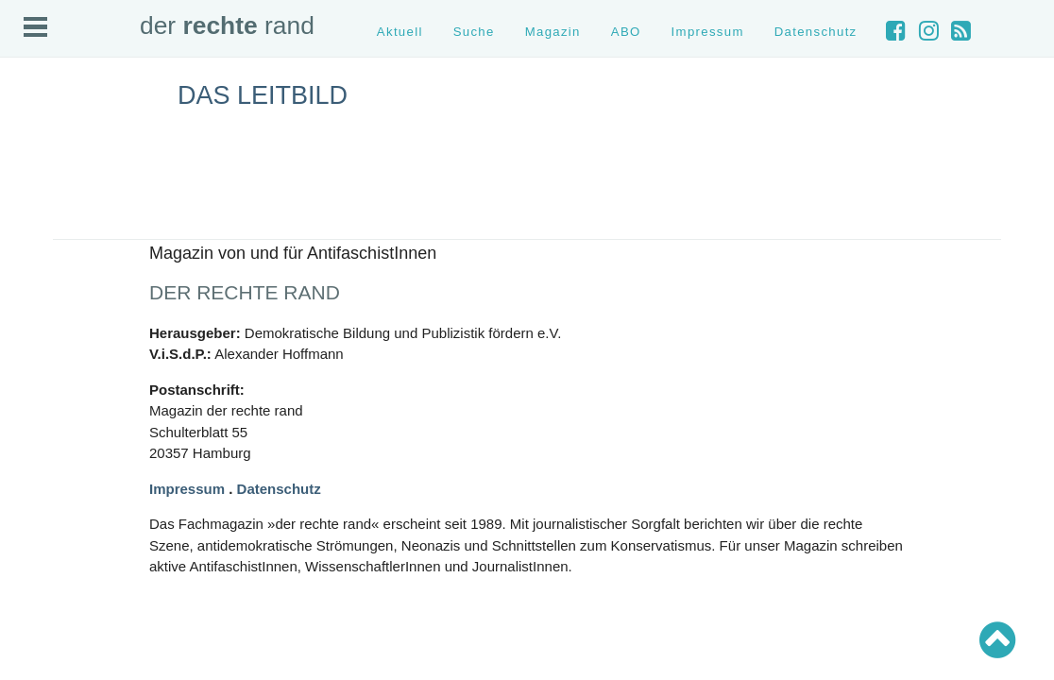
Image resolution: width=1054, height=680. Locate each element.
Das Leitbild (263, 95)
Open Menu (35, 26)
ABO (626, 32)
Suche (474, 32)
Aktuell (400, 32)
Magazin (553, 32)
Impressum (708, 32)
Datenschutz (816, 32)
